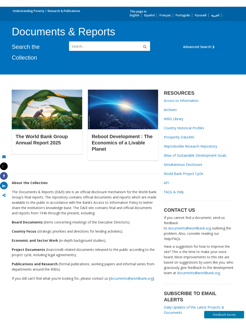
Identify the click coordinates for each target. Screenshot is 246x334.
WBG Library (173, 119)
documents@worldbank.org (131, 278)
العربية (215, 15)
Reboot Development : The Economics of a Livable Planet (122, 143)
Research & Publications (64, 11)
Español (149, 15)
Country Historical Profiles (184, 128)
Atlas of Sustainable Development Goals (195, 155)
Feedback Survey (224, 315)
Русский (200, 15)
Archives (170, 109)
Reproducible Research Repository (190, 146)
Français (165, 15)
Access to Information (181, 100)
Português (183, 15)
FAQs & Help (174, 192)
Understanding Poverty (28, 11)
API (166, 182)
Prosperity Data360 (179, 137)
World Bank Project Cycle (183, 173)
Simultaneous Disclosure (183, 164)
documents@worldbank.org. (199, 273)
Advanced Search (199, 46)
